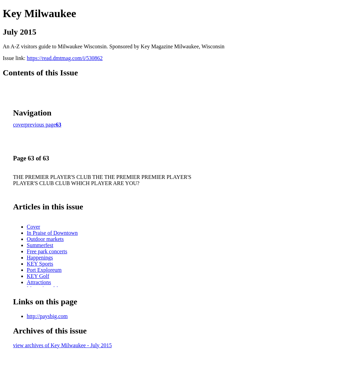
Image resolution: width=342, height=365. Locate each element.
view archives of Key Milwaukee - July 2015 (62, 345)
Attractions (39, 282)
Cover (33, 227)
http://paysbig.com (47, 316)
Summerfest (40, 245)
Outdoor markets (45, 239)
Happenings (40, 257)
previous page (40, 124)
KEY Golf (38, 276)
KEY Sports (40, 264)
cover (19, 124)
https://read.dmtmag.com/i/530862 (64, 58)
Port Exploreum (44, 270)
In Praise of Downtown (52, 233)
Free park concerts (47, 251)
